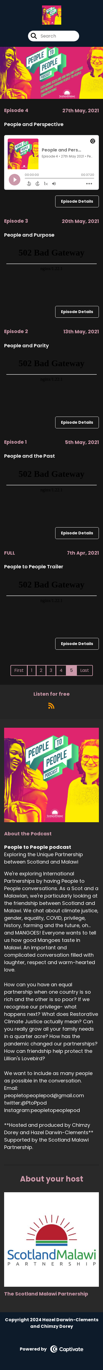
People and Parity (26, 345)
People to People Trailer (33, 566)
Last (84, 670)
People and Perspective (33, 124)
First (19, 670)
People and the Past (29, 455)
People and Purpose (29, 234)
